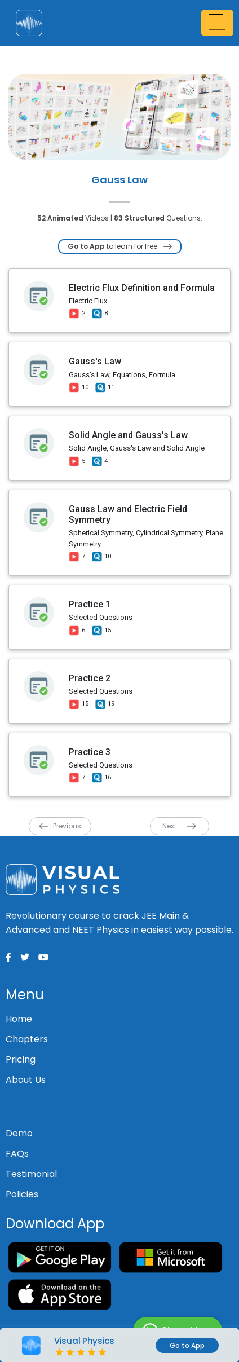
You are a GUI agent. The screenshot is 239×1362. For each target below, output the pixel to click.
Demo (19, 1133)
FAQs (17, 1153)
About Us (26, 1079)
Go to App (187, 1345)
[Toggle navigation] (218, 22)
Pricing (21, 1059)
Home (19, 1018)
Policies (22, 1194)
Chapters (27, 1039)
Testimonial (31, 1173)
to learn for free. (120, 246)
